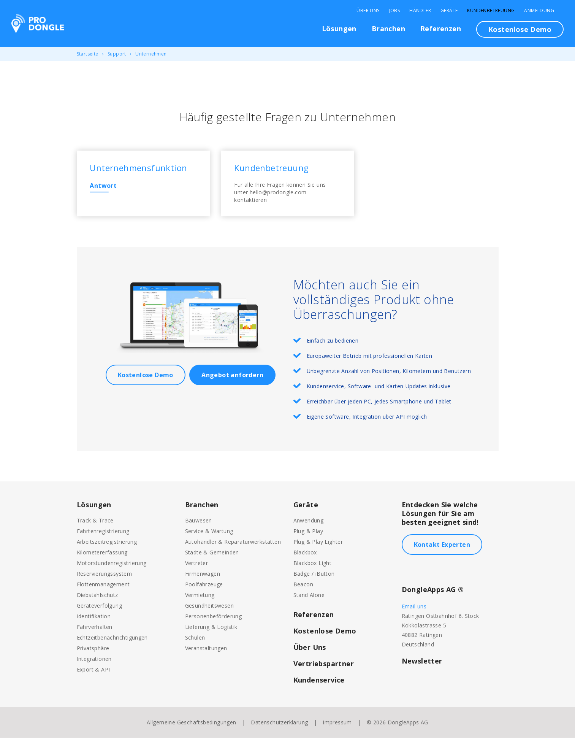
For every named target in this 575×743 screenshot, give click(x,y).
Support (117, 54)
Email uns (414, 611)
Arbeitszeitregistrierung (107, 547)
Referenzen (440, 28)
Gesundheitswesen (209, 610)
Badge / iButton (314, 579)
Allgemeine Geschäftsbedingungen (191, 727)
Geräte (449, 11)
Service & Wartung (209, 536)
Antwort (105, 188)
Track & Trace (95, 525)
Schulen (195, 642)
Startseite (87, 54)
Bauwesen (198, 525)
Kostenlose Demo (519, 29)
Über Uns (367, 11)
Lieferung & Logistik (211, 632)
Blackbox (305, 557)
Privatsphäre (93, 653)
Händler (420, 11)
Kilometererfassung (102, 557)
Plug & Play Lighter (318, 547)
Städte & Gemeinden (212, 557)
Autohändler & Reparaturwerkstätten (233, 547)
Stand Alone (309, 600)
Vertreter (196, 568)
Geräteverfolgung (99, 610)
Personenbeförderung (213, 621)
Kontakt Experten (442, 550)
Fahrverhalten (94, 632)
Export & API (93, 674)
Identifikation (94, 621)
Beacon (303, 589)
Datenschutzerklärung (279, 727)
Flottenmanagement (103, 589)
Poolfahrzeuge (204, 589)
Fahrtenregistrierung (103, 536)
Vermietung (200, 600)
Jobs (394, 11)
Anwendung (308, 525)
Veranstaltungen (206, 653)
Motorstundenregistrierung (112, 568)
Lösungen (339, 28)
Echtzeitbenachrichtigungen (112, 642)
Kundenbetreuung (491, 11)
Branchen (388, 28)
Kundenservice (319, 685)
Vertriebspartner (323, 668)
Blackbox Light (312, 568)
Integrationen (94, 664)
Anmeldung (539, 11)
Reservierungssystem (104, 579)
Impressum (337, 727)
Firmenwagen (202, 579)
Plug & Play (308, 536)
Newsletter (422, 666)
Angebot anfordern (232, 380)
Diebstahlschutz (97, 600)
